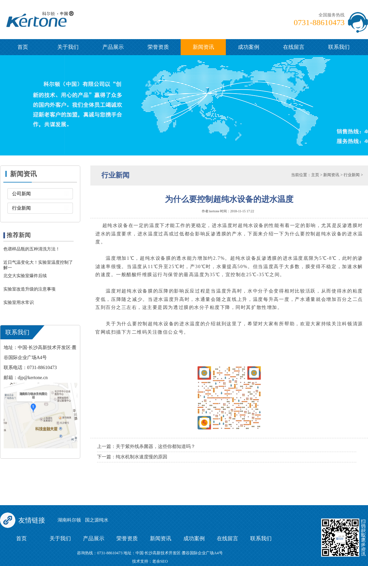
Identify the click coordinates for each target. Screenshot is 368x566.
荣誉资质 (158, 47)
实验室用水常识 (18, 302)
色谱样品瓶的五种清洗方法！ (31, 248)
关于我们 (68, 47)
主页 (315, 175)
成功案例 (248, 47)
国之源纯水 (96, 520)
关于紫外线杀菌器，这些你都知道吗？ (155, 446)
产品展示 (113, 47)
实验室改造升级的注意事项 (29, 289)
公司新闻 (21, 193)
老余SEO (160, 561)
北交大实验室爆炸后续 (25, 275)
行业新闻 (21, 208)
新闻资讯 (203, 47)
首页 (22, 47)
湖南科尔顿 (69, 520)
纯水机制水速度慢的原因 (141, 456)
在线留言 (293, 47)
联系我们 (339, 47)
